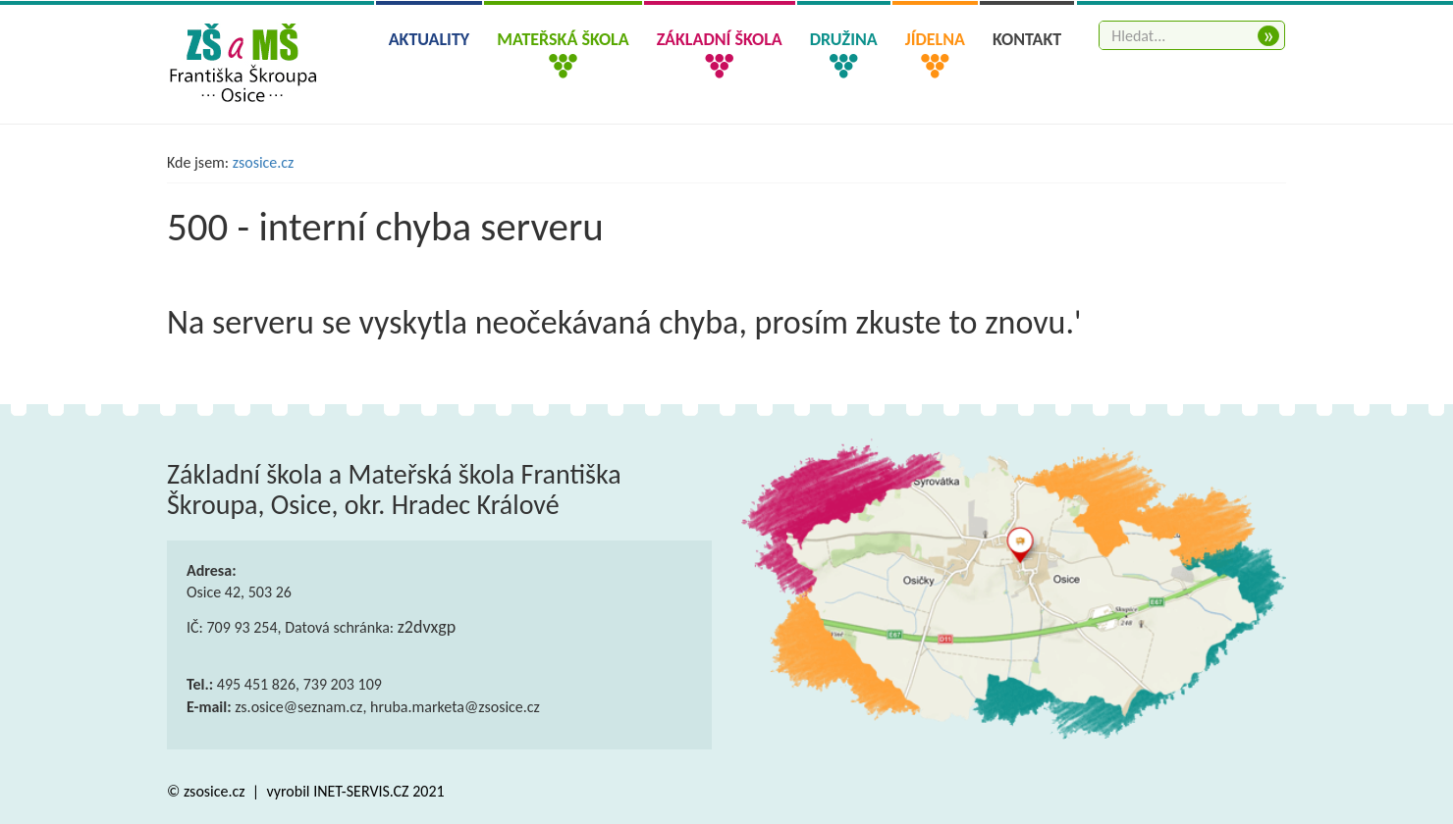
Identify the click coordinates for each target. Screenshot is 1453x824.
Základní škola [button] (719, 39)
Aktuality (429, 39)
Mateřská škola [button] (562, 39)
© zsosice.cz (207, 791)
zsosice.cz (264, 162)
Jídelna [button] (935, 39)
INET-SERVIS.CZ (360, 791)
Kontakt (1027, 39)
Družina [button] (844, 39)
